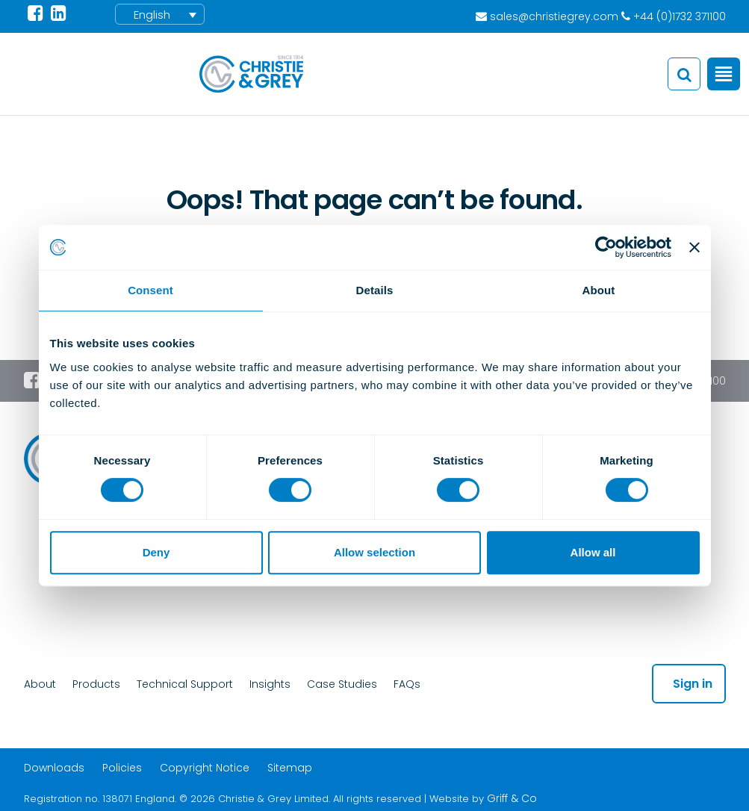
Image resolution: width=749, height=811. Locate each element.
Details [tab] (375, 290)
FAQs (407, 684)
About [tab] (598, 290)
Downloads (54, 767)
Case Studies (342, 684)
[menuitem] (160, 14)
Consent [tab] (150, 290)
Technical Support (185, 684)
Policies (122, 767)
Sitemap (289, 767)
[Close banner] (694, 247)
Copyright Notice (204, 767)
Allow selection (374, 552)
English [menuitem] (152, 14)
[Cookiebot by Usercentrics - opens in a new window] (606, 247)
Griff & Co (512, 798)
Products (96, 684)
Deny (156, 552)
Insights (269, 684)
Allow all (593, 552)
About (40, 684)
